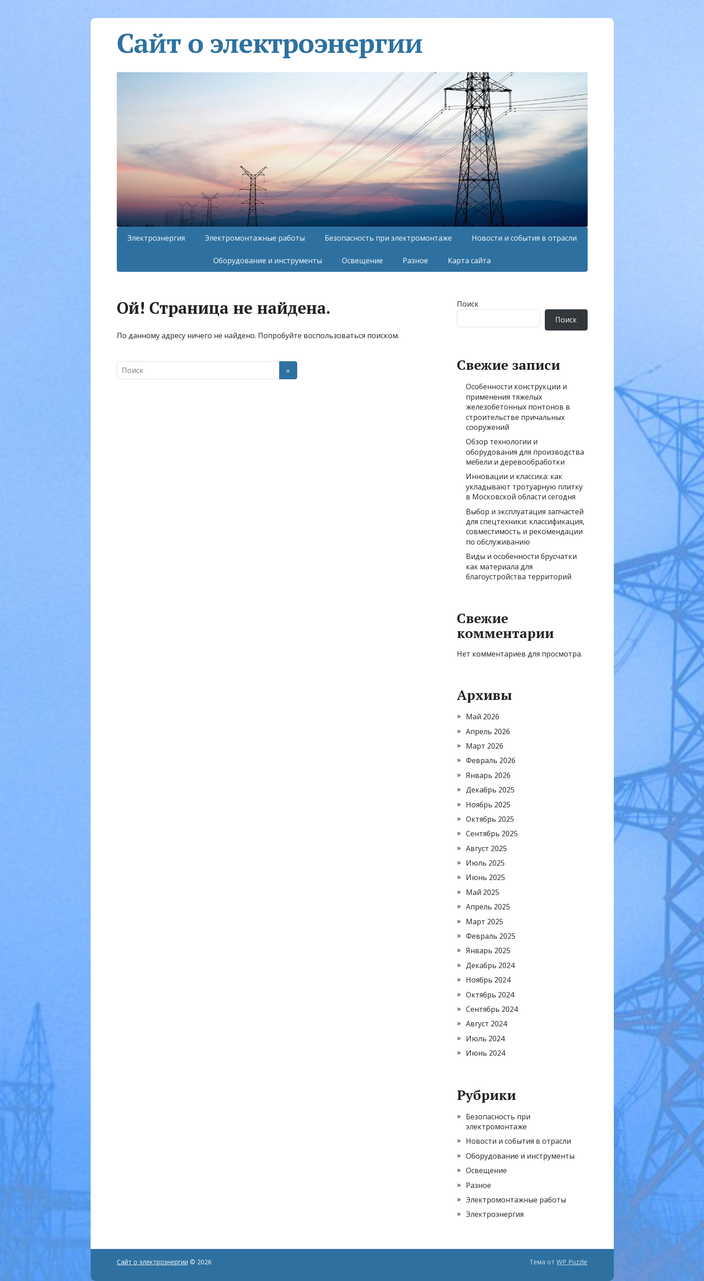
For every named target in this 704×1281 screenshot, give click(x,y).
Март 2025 (484, 922)
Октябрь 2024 (490, 995)
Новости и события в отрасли (524, 238)
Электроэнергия (156, 238)
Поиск (468, 304)
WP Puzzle (572, 1262)
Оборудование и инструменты (267, 261)
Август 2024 (486, 1024)
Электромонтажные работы (255, 238)
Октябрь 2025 (490, 819)
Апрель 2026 (488, 731)
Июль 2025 (485, 863)
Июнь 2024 (485, 1053)
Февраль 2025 (490, 936)
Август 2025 (486, 848)
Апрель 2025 (488, 907)
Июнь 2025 (485, 877)
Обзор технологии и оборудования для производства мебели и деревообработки (525, 452)
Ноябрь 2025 (488, 805)
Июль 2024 (485, 1038)
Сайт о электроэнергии (270, 43)
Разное (415, 261)
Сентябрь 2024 (492, 1009)
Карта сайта (469, 261)
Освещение (362, 261)
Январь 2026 (488, 775)
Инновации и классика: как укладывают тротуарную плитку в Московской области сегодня (524, 486)
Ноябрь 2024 (488, 980)
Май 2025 (482, 892)
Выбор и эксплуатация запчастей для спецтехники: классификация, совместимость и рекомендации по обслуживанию (525, 527)
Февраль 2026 (490, 760)
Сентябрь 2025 (492, 833)
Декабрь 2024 (490, 965)
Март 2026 (484, 746)
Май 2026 (482, 717)
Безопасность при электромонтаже (388, 238)
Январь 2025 (488, 950)
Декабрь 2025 (490, 790)
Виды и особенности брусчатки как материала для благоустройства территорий (521, 566)
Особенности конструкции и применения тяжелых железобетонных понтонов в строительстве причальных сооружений (518, 407)
